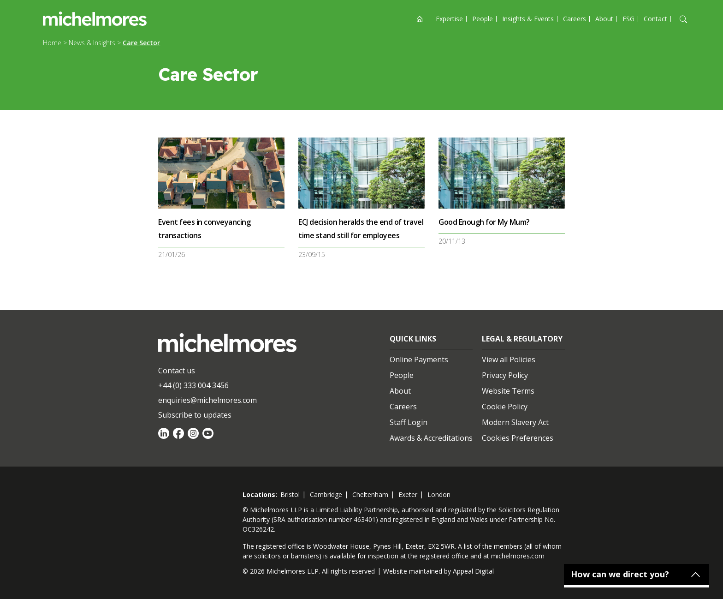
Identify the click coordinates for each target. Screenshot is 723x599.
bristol (290, 494)
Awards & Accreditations (431, 438)
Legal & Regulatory (522, 339)
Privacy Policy (505, 375)
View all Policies (508, 359)
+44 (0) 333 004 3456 (193, 385)
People (482, 18)
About (604, 18)
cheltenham (370, 494)
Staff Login (408, 422)
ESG (628, 18)
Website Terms (508, 391)
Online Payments (419, 359)
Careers (574, 18)
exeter (407, 494)
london (438, 494)
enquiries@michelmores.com (207, 400)
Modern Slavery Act (515, 422)
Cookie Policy (504, 406)
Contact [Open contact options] (655, 18)
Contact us (176, 370)
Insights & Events (528, 18)
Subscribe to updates (194, 415)
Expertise (449, 18)
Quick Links (413, 339)
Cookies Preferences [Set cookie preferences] (517, 438)
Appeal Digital (473, 571)
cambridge (326, 494)
